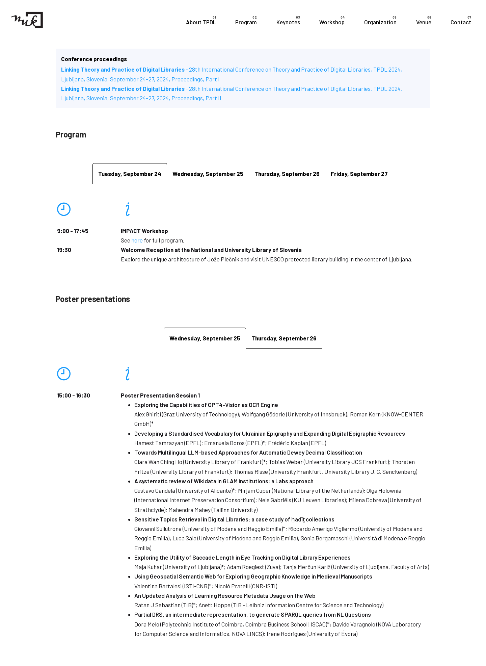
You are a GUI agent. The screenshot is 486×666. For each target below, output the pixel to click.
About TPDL (201, 22)
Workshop (332, 22)
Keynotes (288, 22)
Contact (461, 22)
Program (246, 22)
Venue (423, 22)
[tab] (129, 173)
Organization (380, 22)
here (137, 240)
